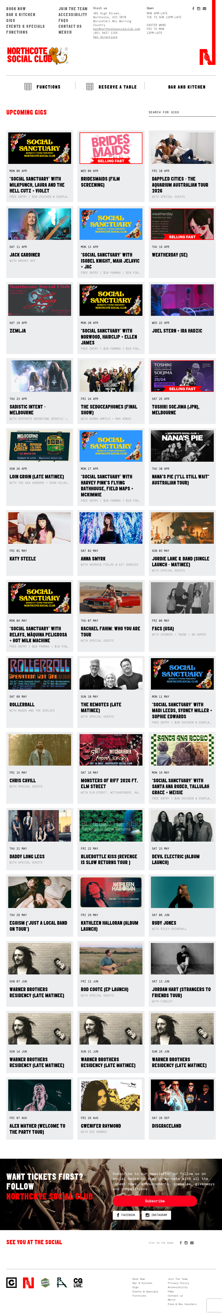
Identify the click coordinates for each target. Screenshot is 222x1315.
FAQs (64, 20)
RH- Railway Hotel (62, 1282)
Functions (17, 32)
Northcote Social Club (37, 55)
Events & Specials (25, 26)
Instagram (156, 1215)
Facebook (126, 1215)
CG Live (78, 1283)
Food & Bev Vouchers (182, 1304)
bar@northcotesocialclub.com (116, 29)
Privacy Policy (178, 1283)
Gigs (10, 20)
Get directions (105, 37)
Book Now (16, 8)
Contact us (70, 26)
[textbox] (182, 112)
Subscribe (155, 1201)
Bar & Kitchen (20, 14)
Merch (65, 32)
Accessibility (73, 14)
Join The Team (73, 8)
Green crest (45, 1282)
